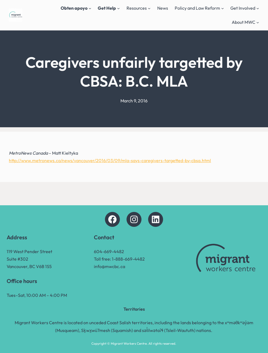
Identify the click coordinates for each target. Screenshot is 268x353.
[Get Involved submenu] (257, 8)
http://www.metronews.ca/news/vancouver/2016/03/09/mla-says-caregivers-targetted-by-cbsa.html (110, 160)
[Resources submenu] (149, 8)
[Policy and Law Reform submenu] (222, 8)
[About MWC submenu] (257, 22)
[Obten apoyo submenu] (90, 8)
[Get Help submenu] (118, 8)
